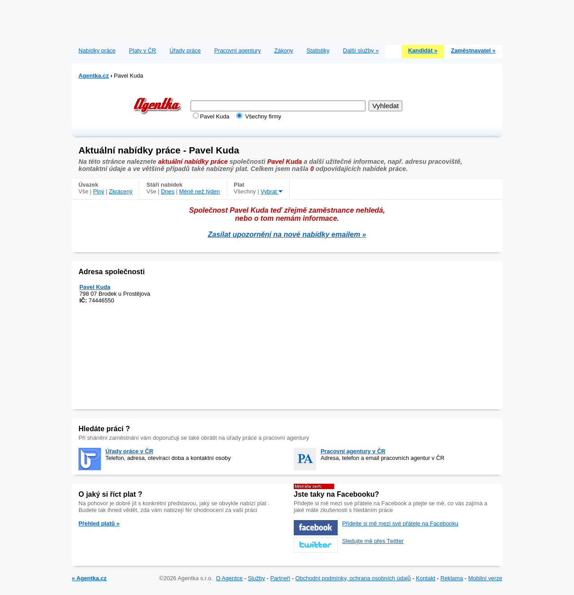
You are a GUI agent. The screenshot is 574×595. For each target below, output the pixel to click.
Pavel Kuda (94, 287)
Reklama (451, 578)
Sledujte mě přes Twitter (373, 541)
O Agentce (229, 578)
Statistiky (318, 50)
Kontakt (425, 578)
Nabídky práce (97, 50)
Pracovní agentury (237, 50)
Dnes (167, 191)
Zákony (283, 50)
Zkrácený (121, 191)
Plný (98, 191)
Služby (256, 578)
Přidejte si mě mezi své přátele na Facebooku (400, 523)
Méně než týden (199, 191)
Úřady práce (185, 50)
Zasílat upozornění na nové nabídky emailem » (287, 234)
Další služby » (361, 50)
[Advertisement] (287, 20)
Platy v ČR (142, 50)
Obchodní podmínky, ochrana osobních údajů (353, 578)
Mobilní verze (485, 578)
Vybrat (272, 191)
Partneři (280, 578)
